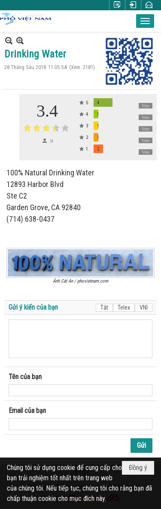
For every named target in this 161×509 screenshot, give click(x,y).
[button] (145, 21)
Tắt (104, 307)
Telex (124, 307)
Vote (145, 105)
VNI (144, 307)
